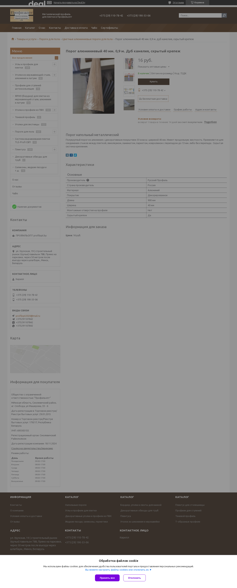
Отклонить (134, 577)
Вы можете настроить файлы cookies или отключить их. (117, 569)
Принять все (107, 577)
